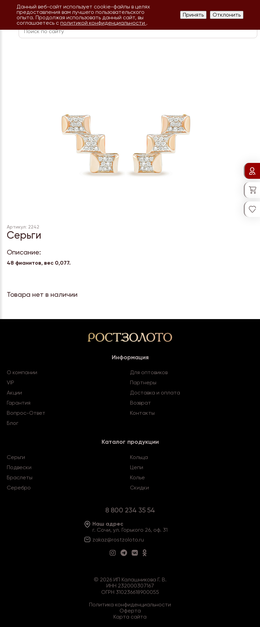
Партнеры (143, 382)
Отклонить (227, 14)
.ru (141, 539)
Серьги (16, 457)
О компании (22, 372)
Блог (12, 423)
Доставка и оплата (155, 392)
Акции (14, 392)
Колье (137, 477)
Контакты (142, 413)
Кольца (139, 457)
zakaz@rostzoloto (115, 539)
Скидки (139, 487)
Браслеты (19, 477)
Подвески (19, 467)
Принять (193, 14)
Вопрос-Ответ (26, 413)
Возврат (140, 403)
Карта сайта (130, 616)
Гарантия (18, 403)
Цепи (136, 467)
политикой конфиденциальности (103, 23)
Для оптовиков (149, 372)
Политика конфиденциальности (130, 604)
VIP (10, 382)
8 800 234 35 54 (130, 510)
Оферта (130, 610)
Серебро (19, 487)
